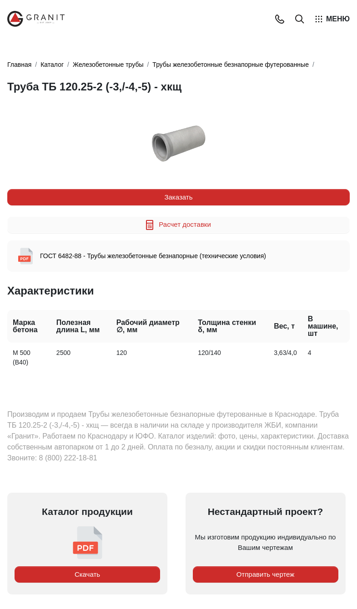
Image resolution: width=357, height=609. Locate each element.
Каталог (52, 64)
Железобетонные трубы (108, 64)
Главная (19, 64)
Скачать (87, 574)
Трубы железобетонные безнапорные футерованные (230, 64)
